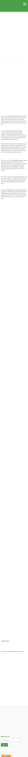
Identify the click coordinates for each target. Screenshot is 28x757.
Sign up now (5, 736)
